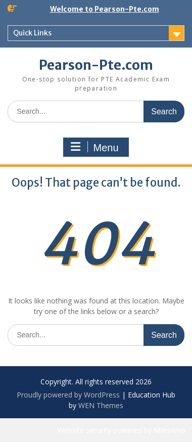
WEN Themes (100, 405)
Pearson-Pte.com (96, 65)
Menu (94, 147)
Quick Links (32, 32)
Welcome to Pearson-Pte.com (104, 9)
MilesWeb (169, 430)
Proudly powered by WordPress (68, 395)
